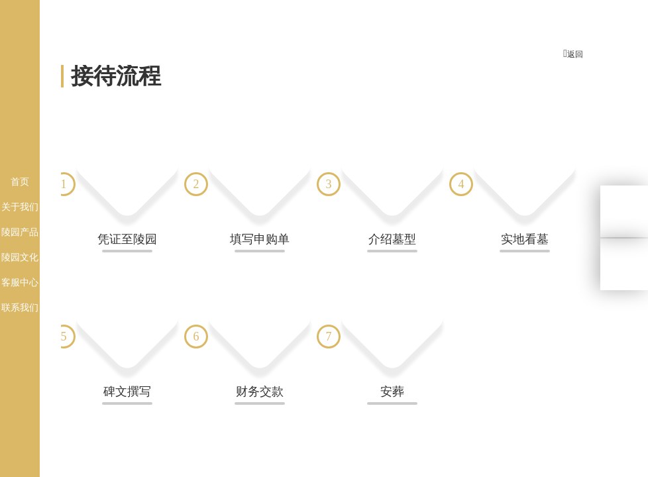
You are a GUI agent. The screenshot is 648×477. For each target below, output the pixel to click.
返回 (573, 53)
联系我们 (19, 308)
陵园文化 (19, 257)
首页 (20, 182)
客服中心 (19, 283)
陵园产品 (19, 232)
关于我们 (19, 207)
